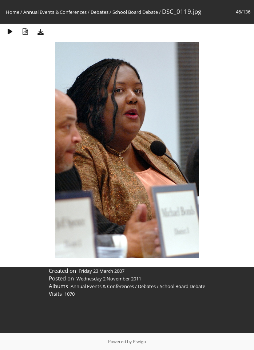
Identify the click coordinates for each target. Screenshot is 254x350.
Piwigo (139, 341)
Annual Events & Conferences (55, 12)
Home (12, 12)
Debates (99, 12)
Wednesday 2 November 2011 (108, 278)
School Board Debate (135, 12)
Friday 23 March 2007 (101, 271)
